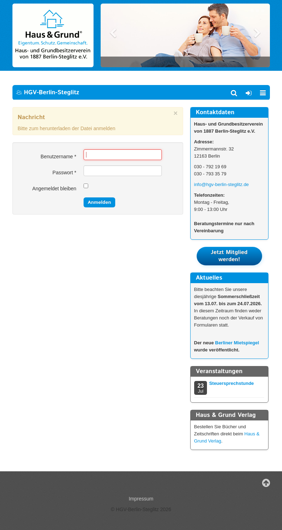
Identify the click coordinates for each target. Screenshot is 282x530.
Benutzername (58, 156)
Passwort (64, 172)
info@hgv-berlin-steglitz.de (221, 184)
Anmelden (99, 202)
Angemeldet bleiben (54, 188)
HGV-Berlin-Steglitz (47, 92)
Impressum (141, 499)
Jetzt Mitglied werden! (229, 256)
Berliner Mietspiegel (237, 342)
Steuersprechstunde (231, 383)
